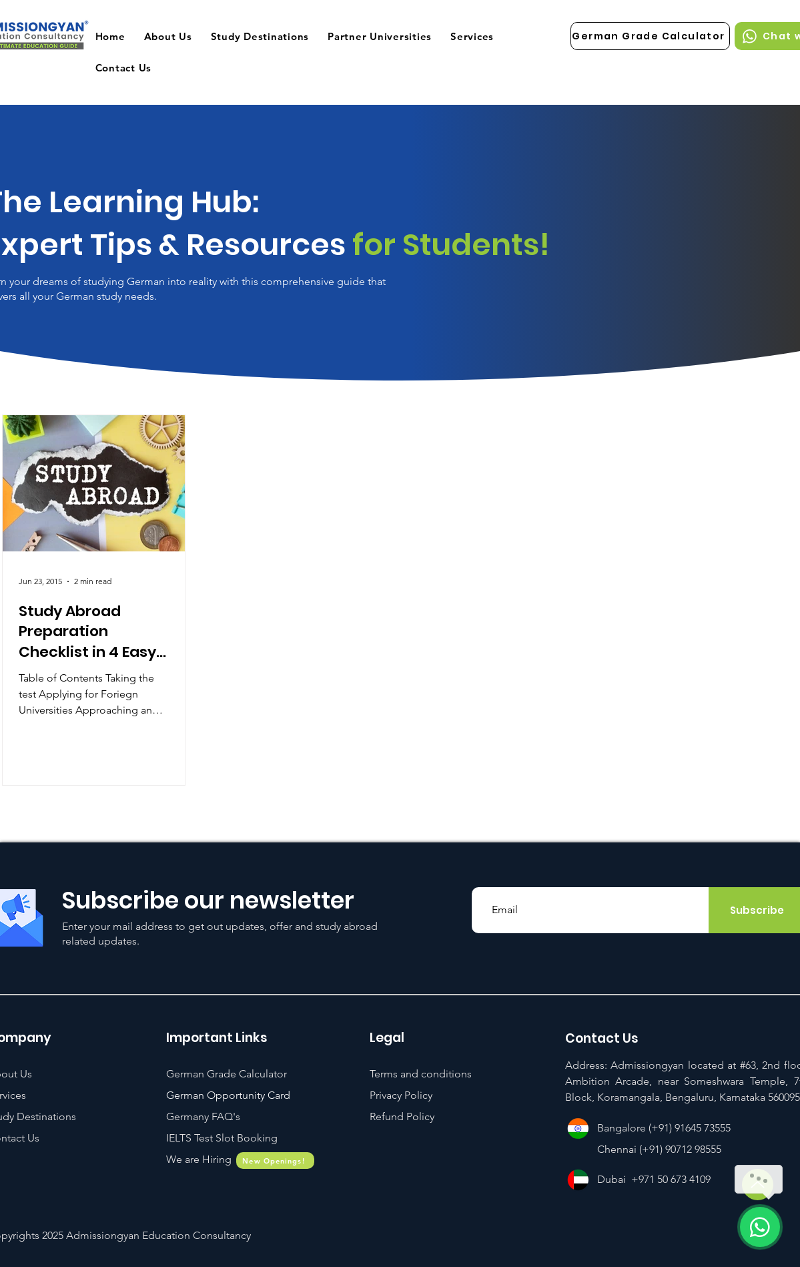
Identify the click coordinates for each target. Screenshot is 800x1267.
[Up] (757, 1184)
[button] (222, 1137)
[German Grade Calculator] (650, 36)
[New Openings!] (275, 1160)
